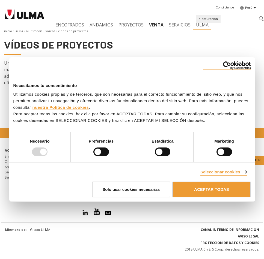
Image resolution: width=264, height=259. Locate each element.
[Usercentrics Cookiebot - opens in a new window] (227, 65)
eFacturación (208, 19)
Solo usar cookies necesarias (131, 189)
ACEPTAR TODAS (211, 189)
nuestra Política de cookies (60, 107)
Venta (156, 25)
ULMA (202, 25)
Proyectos (131, 25)
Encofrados (69, 25)
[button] (225, 7)
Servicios (180, 25)
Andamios (101, 25)
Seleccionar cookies (220, 172)
